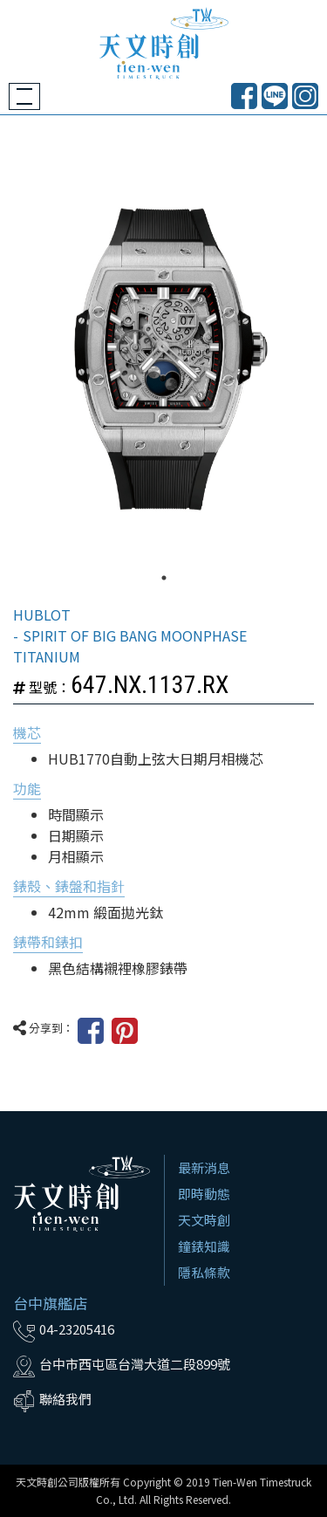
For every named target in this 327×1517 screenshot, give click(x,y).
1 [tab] (164, 578)
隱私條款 (204, 1272)
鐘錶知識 (204, 1246)
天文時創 (204, 1220)
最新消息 (204, 1167)
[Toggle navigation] (24, 96)
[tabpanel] (163, 359)
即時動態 (204, 1193)
